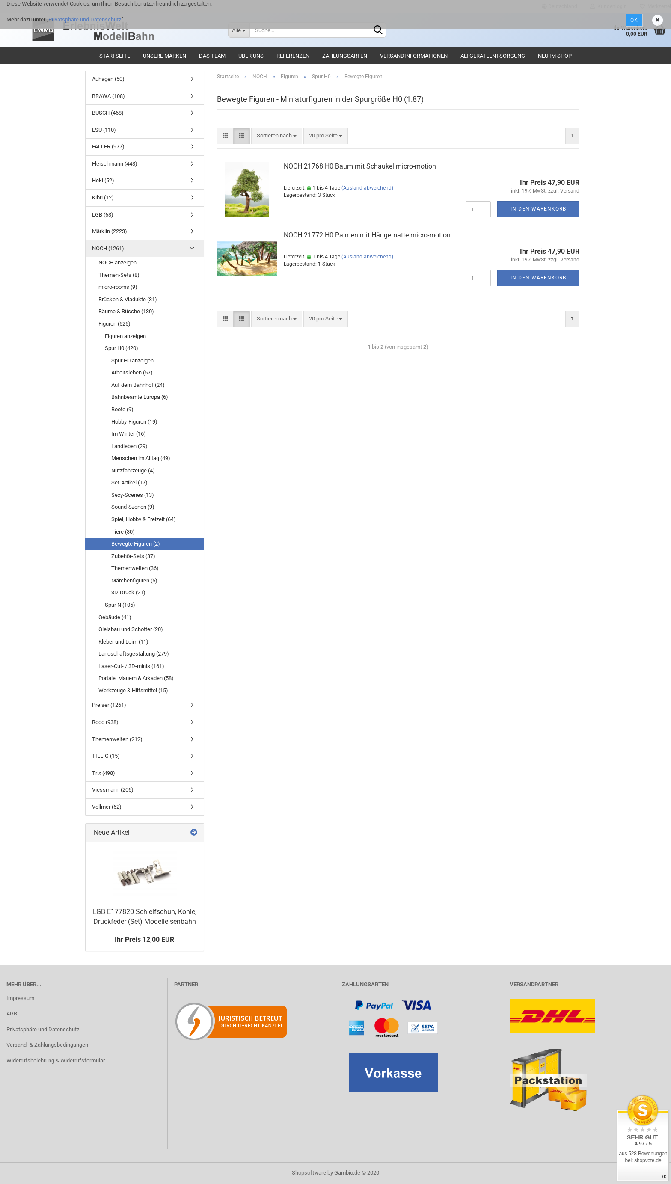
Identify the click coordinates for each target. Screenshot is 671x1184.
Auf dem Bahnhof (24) (138, 385)
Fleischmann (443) (114, 163)
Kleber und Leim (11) (123, 641)
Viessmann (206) (113, 789)
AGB (11, 1013)
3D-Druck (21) (128, 592)
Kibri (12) (103, 197)
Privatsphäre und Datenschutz (84, 19)
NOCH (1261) (108, 248)
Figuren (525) (114, 323)
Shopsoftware (309, 1172)
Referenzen (292, 56)
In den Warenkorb (538, 209)
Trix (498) (103, 773)
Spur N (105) (120, 605)
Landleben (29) (129, 446)
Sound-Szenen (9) (132, 507)
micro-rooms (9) (117, 287)
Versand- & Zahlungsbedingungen (47, 1045)
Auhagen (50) (108, 79)
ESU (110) (104, 130)
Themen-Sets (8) (119, 275)
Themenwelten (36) (135, 568)
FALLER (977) (108, 146)
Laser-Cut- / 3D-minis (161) (131, 666)
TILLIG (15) (106, 756)
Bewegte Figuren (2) (135, 543)
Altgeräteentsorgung (492, 56)
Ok (634, 20)
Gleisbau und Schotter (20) (130, 629)
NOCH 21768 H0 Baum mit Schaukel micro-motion (360, 166)
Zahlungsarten (344, 56)
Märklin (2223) (109, 231)
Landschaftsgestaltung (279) (133, 653)
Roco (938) (105, 722)
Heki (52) (103, 180)
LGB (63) (102, 214)
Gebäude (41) (114, 617)
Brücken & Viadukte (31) (127, 299)
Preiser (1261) (109, 705)
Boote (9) (122, 409)
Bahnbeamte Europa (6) (139, 397)
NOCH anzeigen (117, 262)
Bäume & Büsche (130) (126, 311)
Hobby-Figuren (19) (134, 421)
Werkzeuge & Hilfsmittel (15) (133, 690)
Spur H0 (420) (121, 348)
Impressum (20, 998)
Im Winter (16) (128, 433)
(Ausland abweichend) (367, 188)
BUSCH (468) (108, 113)
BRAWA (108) (108, 96)
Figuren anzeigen (125, 336)
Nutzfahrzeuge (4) (133, 470)
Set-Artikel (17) (129, 482)
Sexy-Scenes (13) (132, 495)
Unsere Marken (164, 56)
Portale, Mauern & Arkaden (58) (136, 678)
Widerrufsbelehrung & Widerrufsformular (55, 1060)
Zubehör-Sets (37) (133, 556)
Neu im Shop (555, 56)
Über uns (251, 56)
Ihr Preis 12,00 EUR (144, 939)
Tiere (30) (123, 531)
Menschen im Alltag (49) (140, 458)
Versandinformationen (414, 56)
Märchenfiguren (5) (134, 580)
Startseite (114, 56)
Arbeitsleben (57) (132, 372)
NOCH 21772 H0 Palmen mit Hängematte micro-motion (367, 235)
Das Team (212, 56)
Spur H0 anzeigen (132, 360)
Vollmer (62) (107, 807)
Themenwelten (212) (117, 739)
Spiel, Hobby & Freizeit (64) (143, 519)
